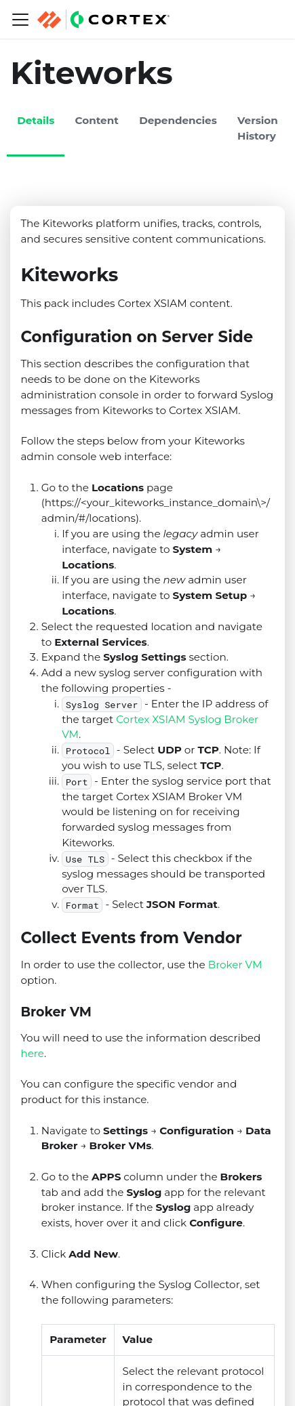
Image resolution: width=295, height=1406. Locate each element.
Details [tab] (35, 120)
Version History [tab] (257, 128)
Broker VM (235, 964)
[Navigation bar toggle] (20, 19)
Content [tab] (97, 120)
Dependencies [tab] (178, 120)
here (32, 1053)
